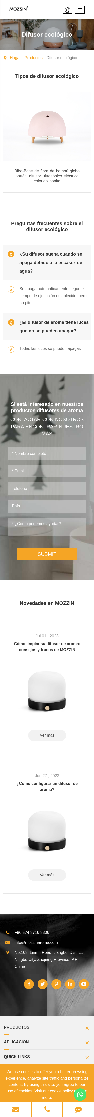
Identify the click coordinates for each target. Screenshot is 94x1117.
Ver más (47, 735)
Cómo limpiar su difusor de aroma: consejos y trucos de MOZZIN (47, 647)
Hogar (15, 58)
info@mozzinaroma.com (31, 942)
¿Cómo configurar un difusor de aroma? (47, 786)
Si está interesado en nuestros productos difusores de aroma (47, 407)
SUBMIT (47, 554)
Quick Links (47, 1058)
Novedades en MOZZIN (47, 603)
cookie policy (61, 1091)
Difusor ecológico (61, 58)
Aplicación (47, 1043)
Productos (34, 58)
